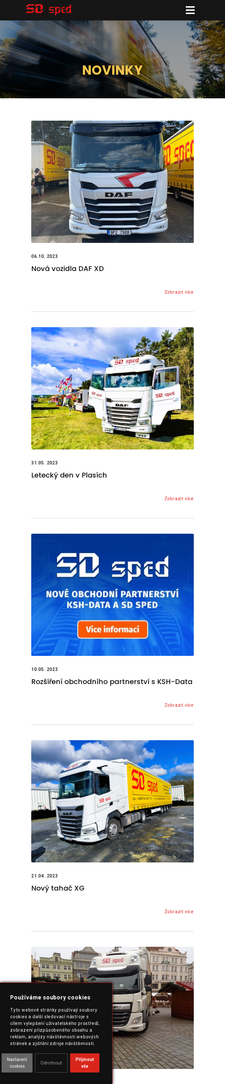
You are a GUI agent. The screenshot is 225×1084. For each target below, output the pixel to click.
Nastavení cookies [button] (17, 1063)
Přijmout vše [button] (85, 1063)
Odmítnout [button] (51, 1062)
